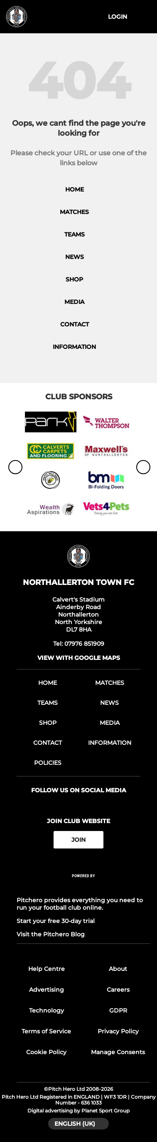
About (118, 969)
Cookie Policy (46, 1052)
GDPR (118, 1010)
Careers (118, 989)
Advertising (46, 989)
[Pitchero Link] (83, 887)
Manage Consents (118, 1052)
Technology (46, 1010)
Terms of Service (46, 1031)
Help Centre (46, 969)
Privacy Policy (118, 1031)
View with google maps (78, 658)
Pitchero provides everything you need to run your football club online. (80, 903)
